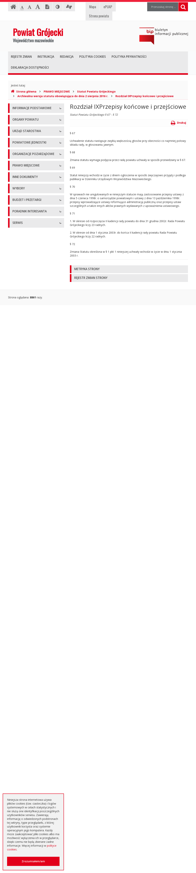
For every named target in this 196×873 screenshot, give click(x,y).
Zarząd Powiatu (22, 163)
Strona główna (23, 91)
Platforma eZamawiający (28, 627)
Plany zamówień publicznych (30, 722)
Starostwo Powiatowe (26, 200)
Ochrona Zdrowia (23, 267)
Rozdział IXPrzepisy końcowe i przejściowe (144, 96)
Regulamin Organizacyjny (28, 375)
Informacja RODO (23, 134)
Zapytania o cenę (23, 713)
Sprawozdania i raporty (26, 472)
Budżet (16, 670)
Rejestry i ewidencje (24, 506)
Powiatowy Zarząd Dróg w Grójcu (33, 246)
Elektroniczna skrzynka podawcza (33, 759)
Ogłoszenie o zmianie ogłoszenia (33, 679)
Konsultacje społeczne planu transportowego (30, 542)
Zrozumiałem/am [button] (33, 861)
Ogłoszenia (19, 662)
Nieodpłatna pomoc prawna (29, 768)
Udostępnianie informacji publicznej (34, 126)
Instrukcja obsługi (23, 117)
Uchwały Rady (21, 384)
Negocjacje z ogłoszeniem (29, 688)
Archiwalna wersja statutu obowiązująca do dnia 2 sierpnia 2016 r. (62, 96)
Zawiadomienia (21, 515)
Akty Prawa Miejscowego (28, 401)
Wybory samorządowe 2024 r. (31, 607)
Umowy (17, 645)
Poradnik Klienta (22, 751)
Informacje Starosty (24, 497)
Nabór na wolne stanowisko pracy (33, 217)
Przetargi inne (20, 705)
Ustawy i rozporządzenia (27, 480)
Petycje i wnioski (22, 553)
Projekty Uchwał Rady (26, 439)
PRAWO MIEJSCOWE (57, 91)
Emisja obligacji (22, 731)
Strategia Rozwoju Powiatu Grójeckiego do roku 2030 (29, 450)
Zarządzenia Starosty (25, 410)
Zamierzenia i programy (27, 489)
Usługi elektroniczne (24, 777)
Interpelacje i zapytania (26, 562)
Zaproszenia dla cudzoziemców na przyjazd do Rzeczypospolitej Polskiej (33, 789)
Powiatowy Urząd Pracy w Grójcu (33, 284)
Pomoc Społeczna (23, 276)
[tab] (129, 269)
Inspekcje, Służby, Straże (27, 293)
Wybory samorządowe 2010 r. (31, 582)
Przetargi (18, 636)
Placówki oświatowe (25, 238)
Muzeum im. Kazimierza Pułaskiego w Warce (34, 257)
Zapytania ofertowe (24, 696)
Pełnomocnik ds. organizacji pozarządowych (29, 341)
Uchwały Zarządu (23, 392)
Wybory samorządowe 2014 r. (31, 590)
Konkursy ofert (21, 330)
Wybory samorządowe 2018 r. (31, 599)
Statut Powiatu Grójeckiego (96, 91)
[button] (129, 269)
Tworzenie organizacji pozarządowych (26, 353)
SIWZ (15, 653)
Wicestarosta (20, 180)
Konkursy (18, 209)
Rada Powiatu (21, 154)
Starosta (17, 172)
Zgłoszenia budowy (24, 523)
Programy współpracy (26, 313)
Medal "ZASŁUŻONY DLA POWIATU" (28, 420)
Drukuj (178, 122)
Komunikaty (19, 532)
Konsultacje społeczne (26, 322)
